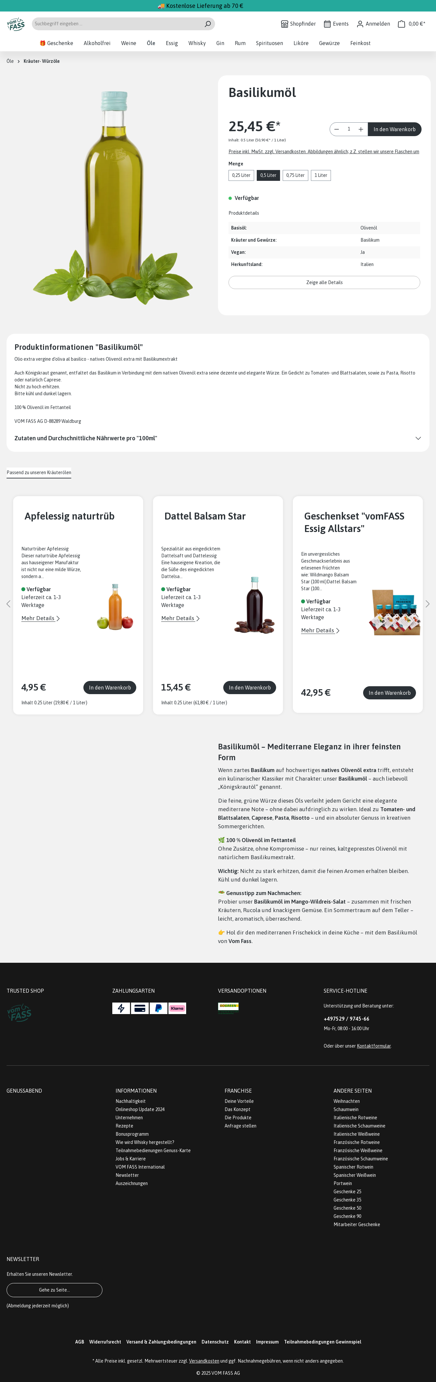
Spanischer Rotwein (353, 1167)
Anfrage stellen (240, 1125)
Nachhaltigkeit (131, 1101)
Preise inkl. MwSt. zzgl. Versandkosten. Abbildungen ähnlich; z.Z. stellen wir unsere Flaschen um (324, 151)
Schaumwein (346, 1109)
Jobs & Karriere (131, 1158)
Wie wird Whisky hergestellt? (145, 1142)
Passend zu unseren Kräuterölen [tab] (39, 472)
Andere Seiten (353, 1091)
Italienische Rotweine (355, 1117)
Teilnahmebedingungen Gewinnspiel (322, 1342)
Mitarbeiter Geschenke (357, 1224)
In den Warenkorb (395, 129)
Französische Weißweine (358, 1150)
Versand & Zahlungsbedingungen (161, 1342)
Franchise (238, 1091)
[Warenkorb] (411, 23)
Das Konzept (238, 1109)
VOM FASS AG (225, 1373)
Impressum (267, 1342)
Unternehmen (129, 1117)
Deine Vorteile (239, 1101)
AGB (79, 1342)
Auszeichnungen (132, 1183)
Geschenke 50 (347, 1208)
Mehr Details (38, 618)
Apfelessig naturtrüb (70, 515)
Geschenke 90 (347, 1216)
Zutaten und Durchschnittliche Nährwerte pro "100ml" (85, 438)
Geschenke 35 (347, 1199)
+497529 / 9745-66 (346, 1019)
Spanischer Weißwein (355, 1175)
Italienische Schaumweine (359, 1125)
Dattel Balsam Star (205, 515)
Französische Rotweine (357, 1142)
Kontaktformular (374, 1046)
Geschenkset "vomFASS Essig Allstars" (354, 522)
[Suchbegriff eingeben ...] (116, 24)
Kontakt (242, 1342)
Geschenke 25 (347, 1191)
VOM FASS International (140, 1167)
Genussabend (24, 1091)
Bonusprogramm (132, 1134)
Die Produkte (238, 1117)
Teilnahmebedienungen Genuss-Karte (153, 1150)
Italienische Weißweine (357, 1134)
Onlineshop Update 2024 (140, 1109)
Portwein (343, 1183)
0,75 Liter (295, 175)
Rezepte (124, 1125)
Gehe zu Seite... (54, 1290)
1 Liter (321, 175)
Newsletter (127, 1175)
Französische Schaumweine (361, 1158)
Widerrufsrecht (105, 1342)
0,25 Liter (241, 175)
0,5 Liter (268, 175)
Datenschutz (215, 1342)
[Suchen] (207, 24)
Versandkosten (204, 1361)
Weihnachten (347, 1101)
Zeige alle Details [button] (324, 282)
